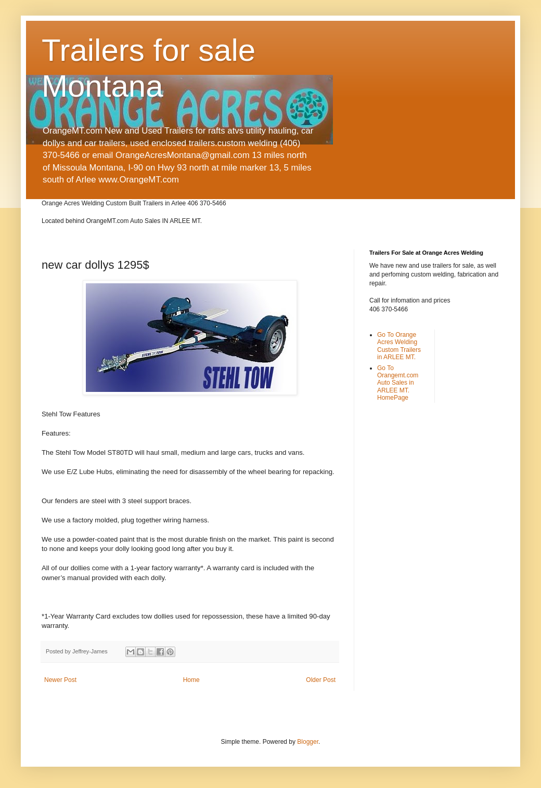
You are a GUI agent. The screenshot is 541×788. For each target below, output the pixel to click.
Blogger (307, 741)
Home (191, 680)
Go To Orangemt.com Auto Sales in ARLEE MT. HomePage (397, 383)
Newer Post (60, 680)
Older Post (321, 680)
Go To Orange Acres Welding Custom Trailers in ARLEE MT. (399, 346)
